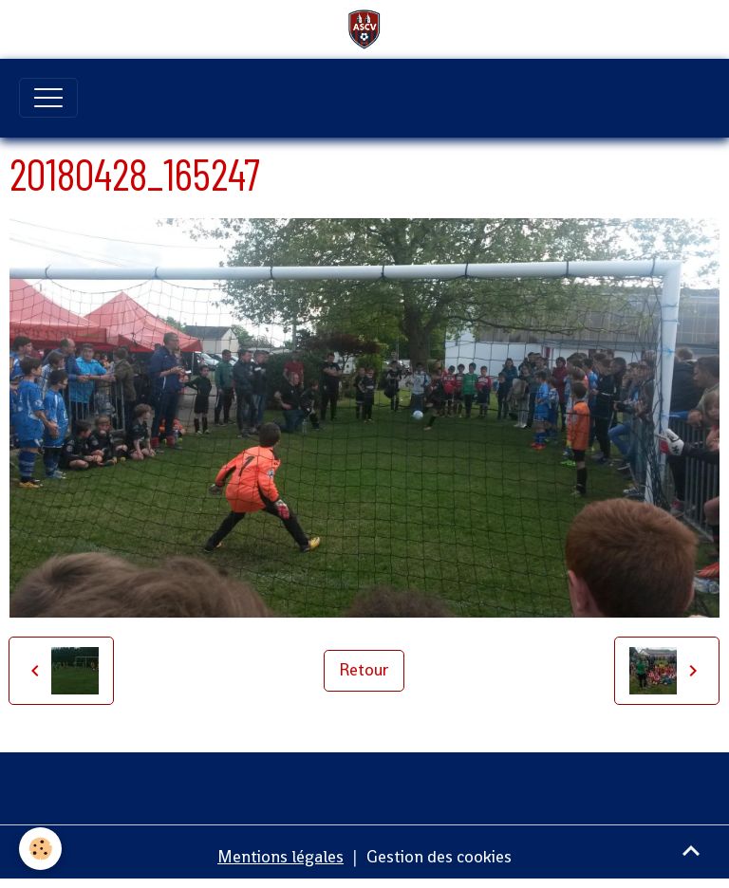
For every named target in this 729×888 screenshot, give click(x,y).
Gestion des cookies (439, 856)
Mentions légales (280, 856)
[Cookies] (40, 848)
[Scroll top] (691, 850)
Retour (364, 669)
